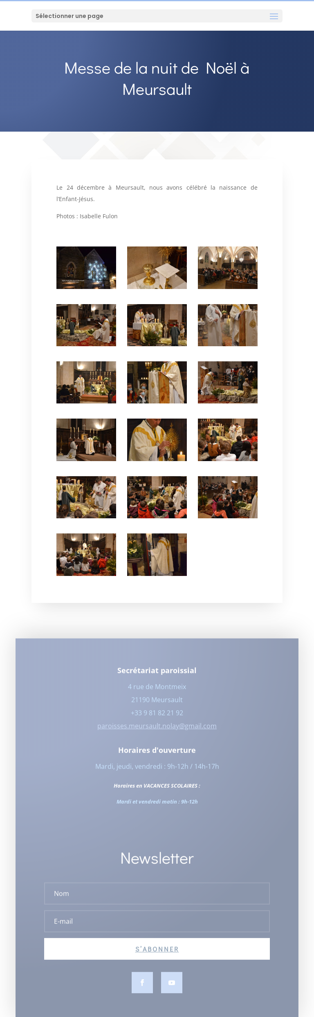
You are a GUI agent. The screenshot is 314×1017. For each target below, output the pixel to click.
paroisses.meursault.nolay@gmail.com (157, 732)
